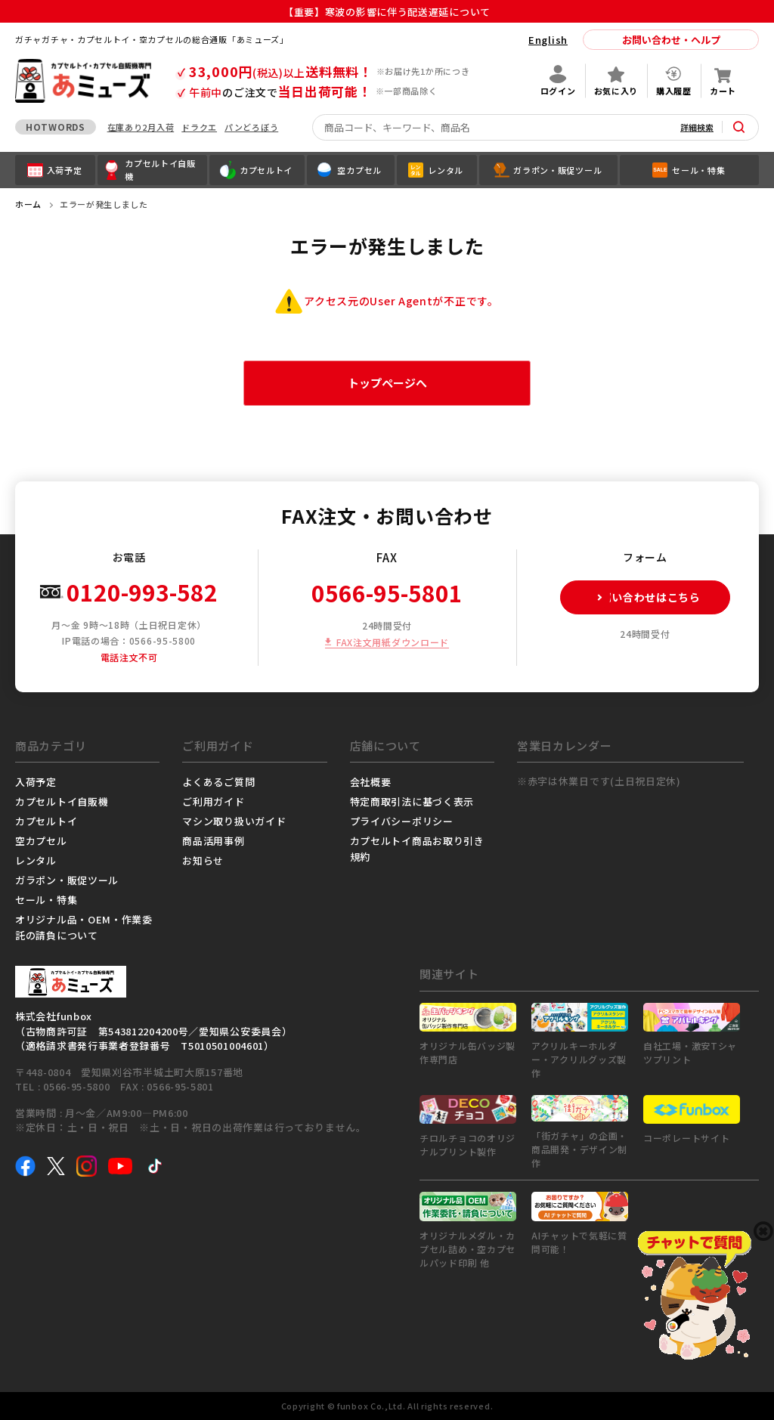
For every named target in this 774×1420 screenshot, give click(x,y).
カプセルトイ (46, 821)
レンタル (36, 860)
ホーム (28, 204)
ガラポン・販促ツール (67, 880)
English (548, 39)
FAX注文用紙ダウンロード (392, 642)
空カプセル (41, 841)
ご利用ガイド (213, 801)
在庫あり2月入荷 (141, 127)
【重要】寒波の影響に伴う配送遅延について (392, 12)
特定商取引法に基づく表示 (412, 801)
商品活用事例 (213, 841)
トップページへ (387, 383)
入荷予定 (36, 782)
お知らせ (203, 860)
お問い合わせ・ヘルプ (671, 39)
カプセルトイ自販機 (61, 801)
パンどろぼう (251, 127)
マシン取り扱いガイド (234, 821)
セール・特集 (46, 900)
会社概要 (371, 782)
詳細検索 (697, 127)
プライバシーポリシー (402, 821)
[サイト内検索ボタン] (739, 127)
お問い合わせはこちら (631, 597)
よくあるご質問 (218, 782)
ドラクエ (199, 127)
